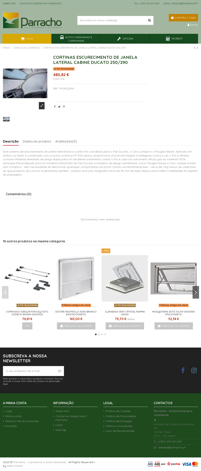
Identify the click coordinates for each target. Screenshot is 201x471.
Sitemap (61, 430)
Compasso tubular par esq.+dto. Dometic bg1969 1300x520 (27, 313)
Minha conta (13, 416)
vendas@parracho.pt (172, 447)
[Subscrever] (60, 371)
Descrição (11, 141)
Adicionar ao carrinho (76, 325)
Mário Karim (15, 466)
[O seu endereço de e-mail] (29, 371)
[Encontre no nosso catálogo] (149, 20)
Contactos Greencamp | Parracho (40, 3)
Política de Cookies (118, 411)
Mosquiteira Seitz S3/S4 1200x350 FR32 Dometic (173, 313)
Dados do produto (37, 141)
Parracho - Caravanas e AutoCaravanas (39, 462)
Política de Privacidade (121, 416)
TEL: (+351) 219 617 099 (147, 3)
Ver (27, 325)
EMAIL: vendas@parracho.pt (181, 3)
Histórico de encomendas (22, 421)
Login (8, 411)
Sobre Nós (9, 3)
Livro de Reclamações (120, 431)
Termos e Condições (119, 426)
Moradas (11, 426)
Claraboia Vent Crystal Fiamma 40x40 (125, 313)
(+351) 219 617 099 (170, 441)
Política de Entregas (119, 421)
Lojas (59, 425)
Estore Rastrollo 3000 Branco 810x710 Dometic (76, 313)
